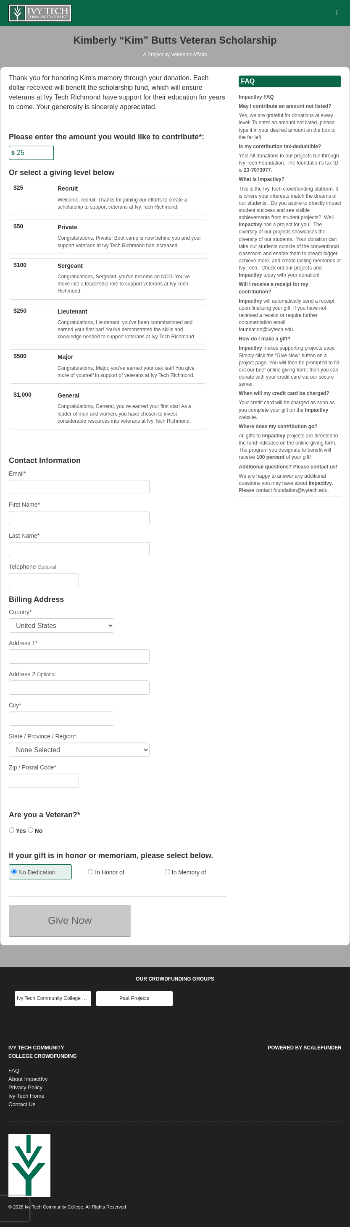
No (35, 830)
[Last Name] (79, 549)
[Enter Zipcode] (44, 781)
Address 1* (23, 643)
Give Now (70, 920)
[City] (61, 719)
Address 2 (22, 674)
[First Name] (79, 518)
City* (15, 705)
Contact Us (21, 1104)
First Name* (24, 504)
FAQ (13, 1070)
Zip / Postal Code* (32, 767)
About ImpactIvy (27, 1079)
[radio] (41, 873)
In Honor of (106, 872)
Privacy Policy (25, 1087)
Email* (17, 473)
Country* (20, 612)
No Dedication (33, 872)
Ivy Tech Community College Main (54, 998)
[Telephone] (44, 580)
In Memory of (185, 872)
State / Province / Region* (42, 736)
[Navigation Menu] (337, 12)
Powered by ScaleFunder (305, 1048)
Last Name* (24, 535)
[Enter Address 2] (79, 687)
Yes (17, 830)
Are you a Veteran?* (44, 815)
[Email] (79, 487)
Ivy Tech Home (26, 1096)
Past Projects (134, 998)
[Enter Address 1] (79, 656)
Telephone (22, 566)
